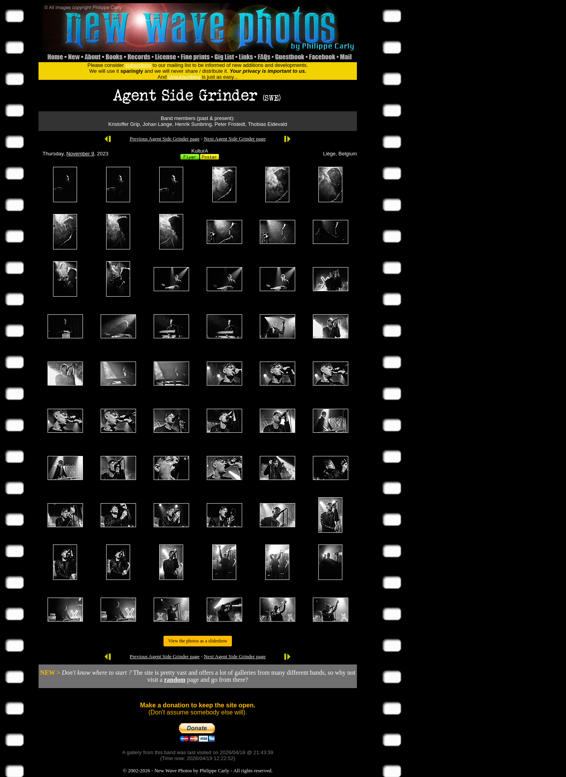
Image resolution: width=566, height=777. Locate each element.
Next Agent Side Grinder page (235, 139)
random (174, 679)
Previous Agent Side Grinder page (165, 139)
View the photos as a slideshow (197, 641)
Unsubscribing (184, 77)
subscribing (138, 65)
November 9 (80, 154)
